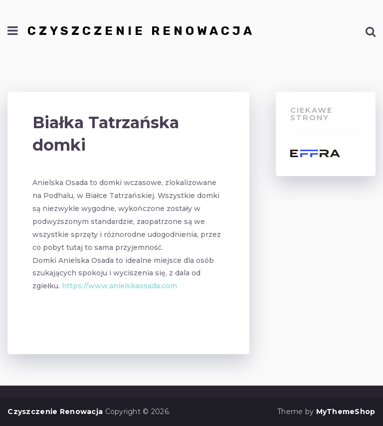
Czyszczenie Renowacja (141, 31)
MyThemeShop (346, 411)
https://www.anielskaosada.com (119, 285)
